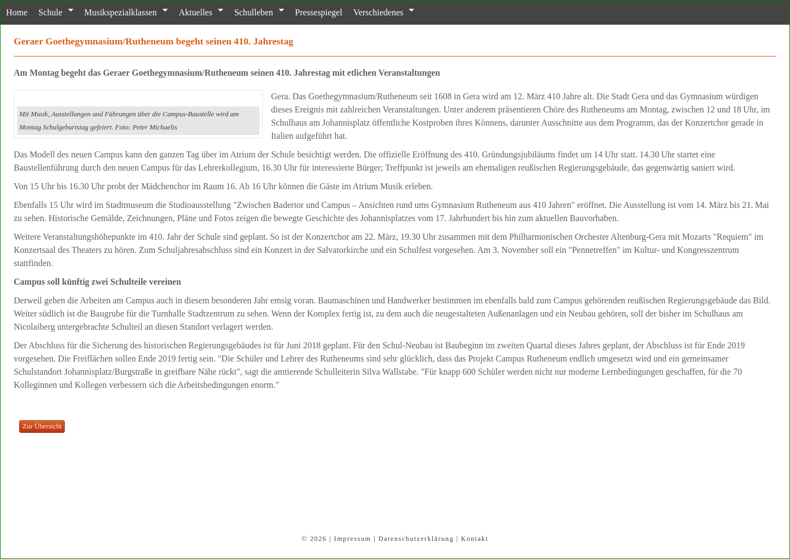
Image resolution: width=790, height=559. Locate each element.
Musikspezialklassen (120, 12)
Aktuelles (195, 12)
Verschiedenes (378, 12)
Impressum (352, 539)
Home (16, 12)
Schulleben (253, 12)
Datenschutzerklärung (416, 539)
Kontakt (474, 539)
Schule (50, 12)
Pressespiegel (318, 12)
